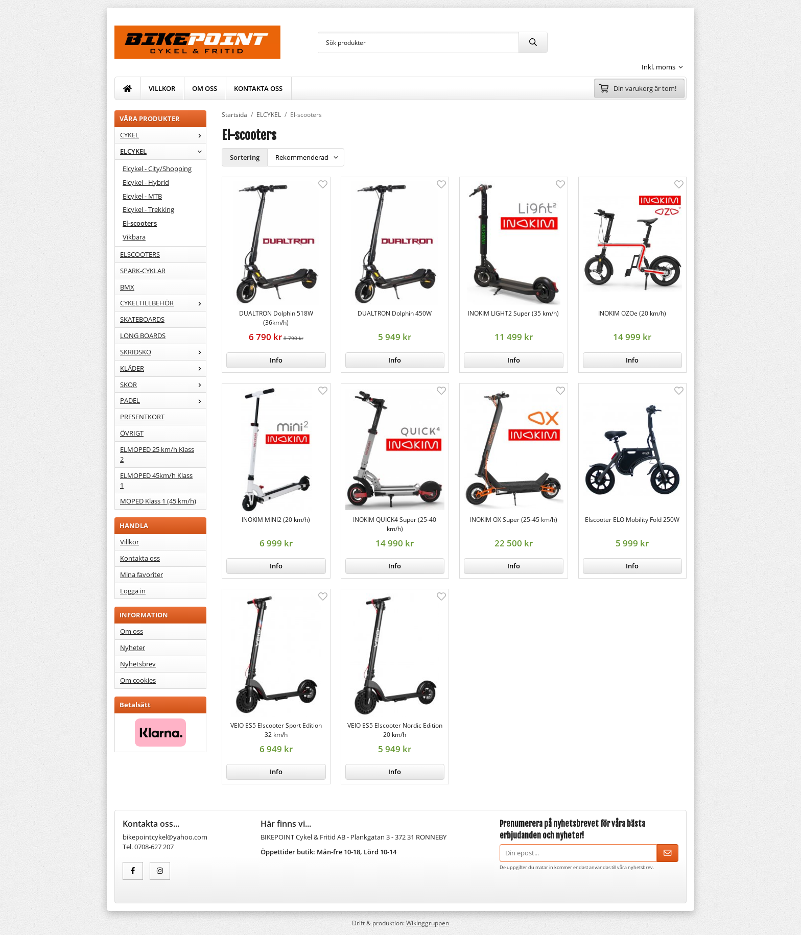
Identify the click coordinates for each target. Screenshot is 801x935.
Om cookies (138, 680)
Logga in (133, 590)
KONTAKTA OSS (258, 88)
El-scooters (140, 223)
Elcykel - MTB (142, 196)
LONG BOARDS (143, 335)
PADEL (163, 400)
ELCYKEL (163, 151)
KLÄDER (163, 368)
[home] (127, 88)
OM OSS (204, 88)
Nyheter (132, 647)
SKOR (163, 384)
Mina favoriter (141, 574)
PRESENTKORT (142, 416)
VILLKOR (162, 88)
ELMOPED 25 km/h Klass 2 (157, 454)
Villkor (129, 541)
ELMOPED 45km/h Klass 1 (156, 480)
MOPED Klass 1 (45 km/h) (158, 501)
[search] (533, 42)
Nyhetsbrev (138, 663)
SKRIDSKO (163, 351)
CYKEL (163, 134)
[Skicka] (667, 853)
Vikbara (134, 237)
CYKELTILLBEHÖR (163, 302)
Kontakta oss (140, 558)
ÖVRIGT (132, 433)
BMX (127, 287)
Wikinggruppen (427, 923)
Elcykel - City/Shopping (157, 168)
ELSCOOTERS (140, 254)
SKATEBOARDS (142, 319)
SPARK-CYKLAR (143, 270)
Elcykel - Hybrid (146, 182)
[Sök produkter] (418, 42)
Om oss (131, 631)
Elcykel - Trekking (148, 209)
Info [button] (276, 360)
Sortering (245, 157)
